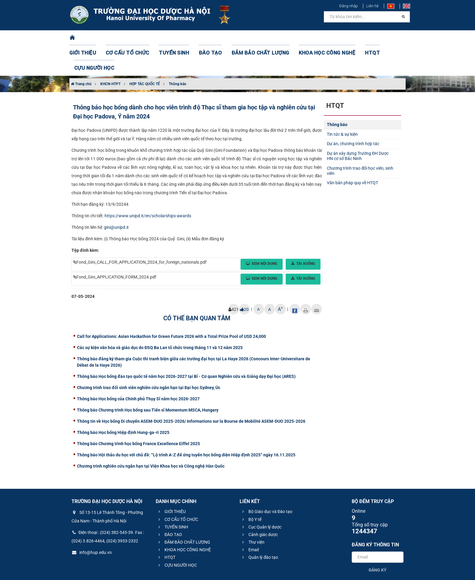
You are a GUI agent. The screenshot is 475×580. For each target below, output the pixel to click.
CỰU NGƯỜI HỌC (379, 38)
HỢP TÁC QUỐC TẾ (144, 54)
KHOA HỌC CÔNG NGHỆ (305, 38)
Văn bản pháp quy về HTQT (352, 152)
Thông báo (177, 54)
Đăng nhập (348, 6)
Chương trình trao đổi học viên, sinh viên (360, 140)
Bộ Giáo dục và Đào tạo (266, 481)
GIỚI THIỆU (90, 38)
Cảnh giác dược (259, 504)
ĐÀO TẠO (203, 38)
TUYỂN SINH (171, 38)
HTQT (346, 38)
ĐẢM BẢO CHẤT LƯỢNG (247, 38)
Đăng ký (378, 539)
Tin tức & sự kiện (342, 104)
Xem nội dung (261, 233)
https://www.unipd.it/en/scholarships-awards (148, 185)
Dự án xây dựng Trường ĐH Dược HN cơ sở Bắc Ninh (358, 126)
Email (250, 519)
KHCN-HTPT (110, 54)
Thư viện (252, 511)
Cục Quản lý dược (261, 496)
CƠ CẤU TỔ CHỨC (130, 38)
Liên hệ (372, 6)
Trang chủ (81, 54)
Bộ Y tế (251, 489)
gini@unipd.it (116, 197)
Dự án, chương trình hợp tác (353, 113)
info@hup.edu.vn (91, 522)
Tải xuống (303, 233)
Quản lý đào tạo (259, 527)
